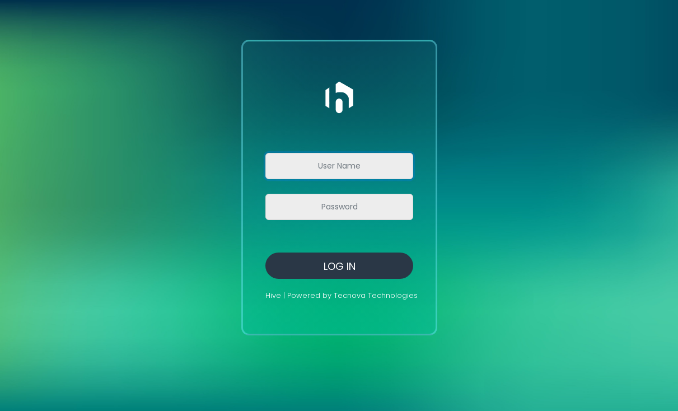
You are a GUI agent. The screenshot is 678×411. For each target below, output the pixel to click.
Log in (340, 266)
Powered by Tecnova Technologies (352, 295)
